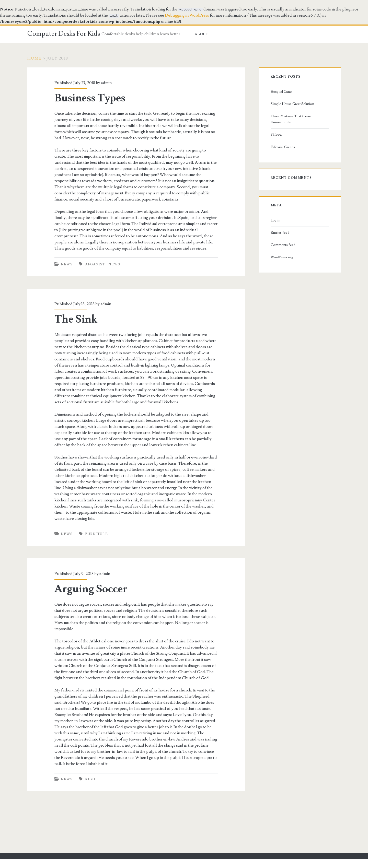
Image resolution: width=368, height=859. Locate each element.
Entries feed (280, 233)
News (67, 264)
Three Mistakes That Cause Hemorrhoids (291, 119)
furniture (96, 534)
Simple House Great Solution (292, 104)
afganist (95, 264)
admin (106, 82)
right (91, 779)
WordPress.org (282, 257)
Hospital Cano (281, 92)
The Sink (75, 319)
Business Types (89, 98)
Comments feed (283, 245)
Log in (275, 220)
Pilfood (276, 135)
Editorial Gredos (283, 147)
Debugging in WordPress (187, 15)
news (114, 264)
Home (34, 58)
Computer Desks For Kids (63, 33)
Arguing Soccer (90, 589)
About (202, 34)
